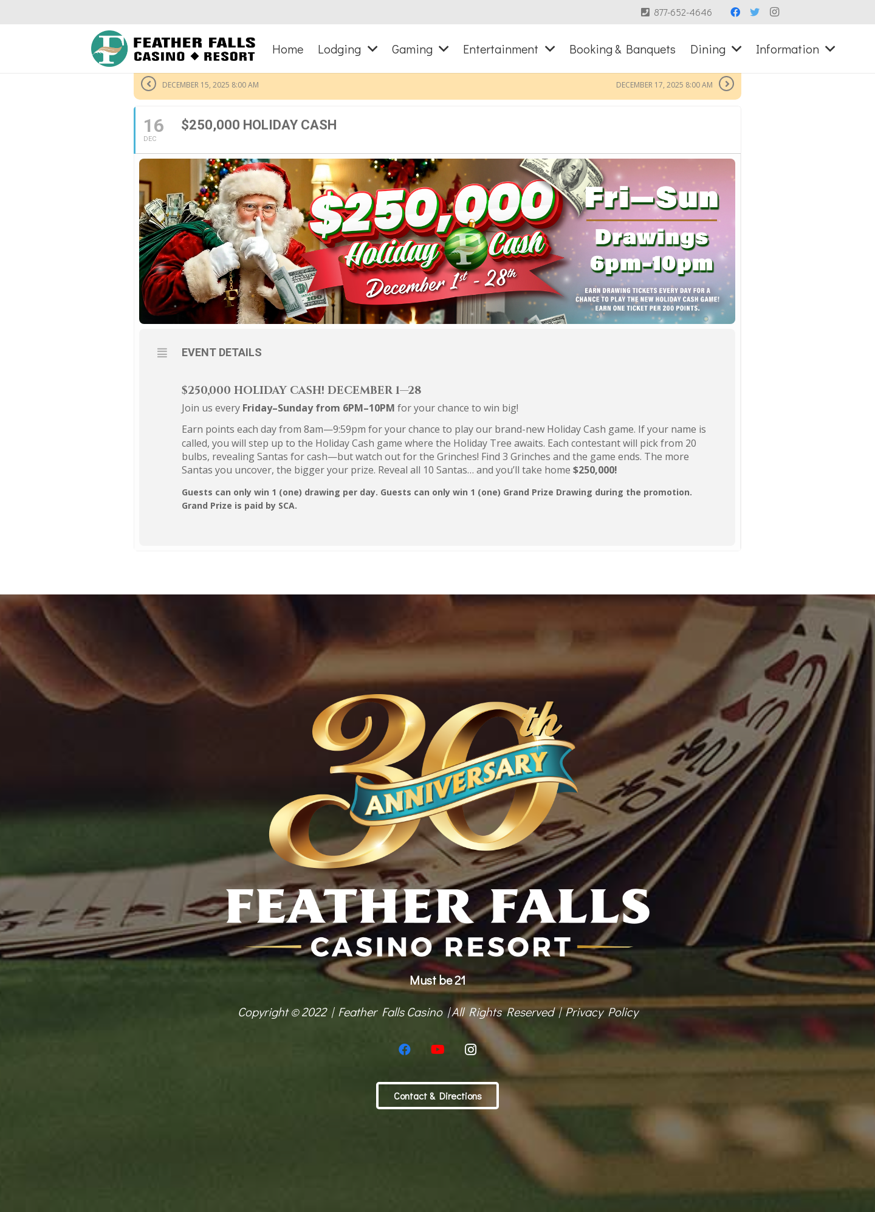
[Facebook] (735, 12)
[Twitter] (754, 12)
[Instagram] (774, 12)
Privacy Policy (601, 1011)
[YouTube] (437, 1050)
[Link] (173, 48)
